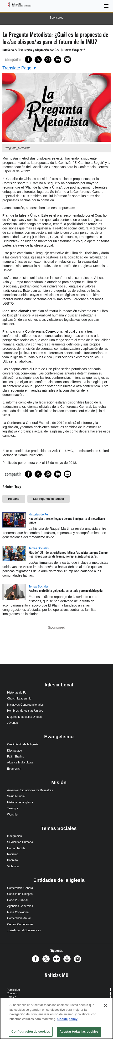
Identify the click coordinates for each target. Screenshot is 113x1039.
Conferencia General (20, 888)
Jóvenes (12, 722)
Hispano (13, 498)
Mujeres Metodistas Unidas (24, 717)
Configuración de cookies (30, 1031)
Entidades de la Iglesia (59, 880)
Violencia (13, 866)
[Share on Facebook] (28, 59)
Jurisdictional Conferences (24, 930)
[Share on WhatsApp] (47, 59)
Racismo (12, 854)
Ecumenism (14, 768)
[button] (36, 958)
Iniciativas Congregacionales (25, 704)
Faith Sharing (15, 756)
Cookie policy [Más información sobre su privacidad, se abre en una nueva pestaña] (67, 1019)
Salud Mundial (16, 796)
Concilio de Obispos (20, 894)
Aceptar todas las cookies (78, 1031)
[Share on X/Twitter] (38, 59)
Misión (58, 782)
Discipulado (14, 750)
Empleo (11, 997)
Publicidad (13, 989)
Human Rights (16, 848)
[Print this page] (57, 59)
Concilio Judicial (17, 900)
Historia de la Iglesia (20, 802)
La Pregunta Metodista (48, 498)
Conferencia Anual (19, 918)
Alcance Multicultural (20, 762)
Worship (12, 814)
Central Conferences (20, 924)
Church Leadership (19, 698)
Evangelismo (58, 736)
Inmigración (14, 836)
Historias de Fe (38, 514)
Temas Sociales (39, 548)
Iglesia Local (59, 684)
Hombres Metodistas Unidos (25, 710)
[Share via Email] (67, 59)
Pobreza (12, 860)
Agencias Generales (20, 906)
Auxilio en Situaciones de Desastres (30, 790)
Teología (12, 808)
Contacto (12, 993)
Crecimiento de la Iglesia (22, 744)
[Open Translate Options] (19, 68)
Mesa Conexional (18, 912)
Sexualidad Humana (20, 842)
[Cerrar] (105, 1005)
